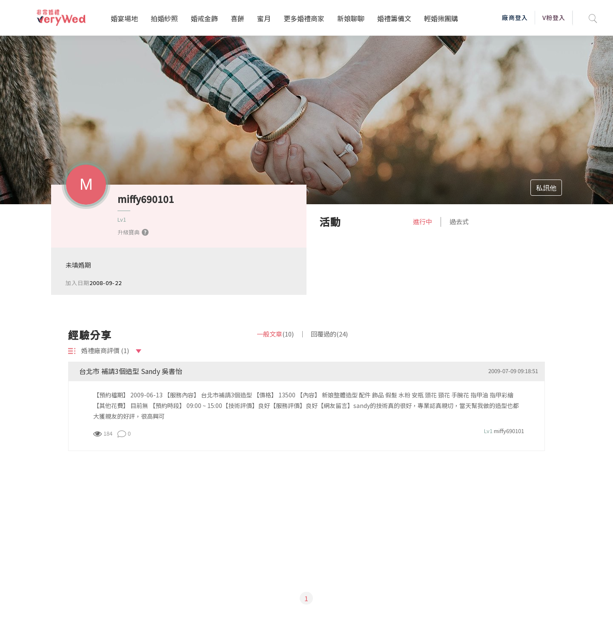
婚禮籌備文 (394, 18)
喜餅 (237, 18)
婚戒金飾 (204, 18)
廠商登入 (514, 17)
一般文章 (275, 333)
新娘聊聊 (350, 18)
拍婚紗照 (164, 18)
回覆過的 (329, 333)
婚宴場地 (124, 18)
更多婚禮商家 (304, 18)
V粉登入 (553, 17)
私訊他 (546, 188)
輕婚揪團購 (441, 18)
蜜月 (264, 18)
